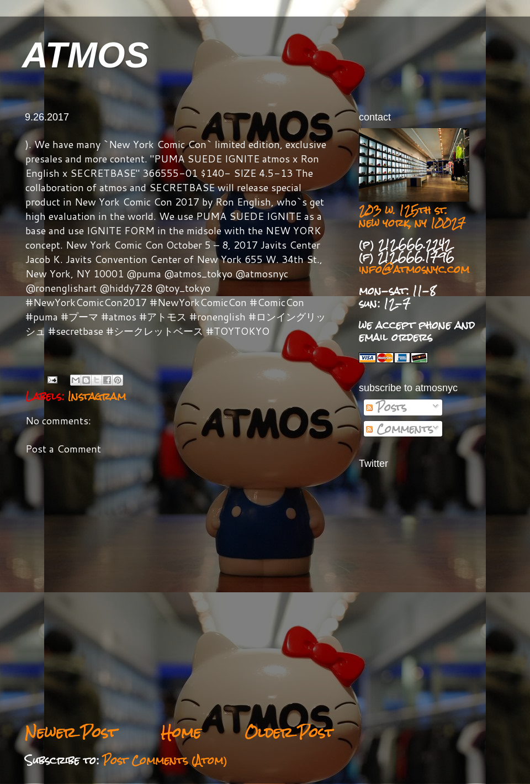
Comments (399, 428)
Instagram (97, 396)
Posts (386, 407)
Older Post (289, 732)
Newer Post (71, 732)
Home (181, 732)
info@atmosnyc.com (414, 269)
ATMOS (85, 55)
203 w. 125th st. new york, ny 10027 (412, 216)
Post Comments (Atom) (165, 760)
